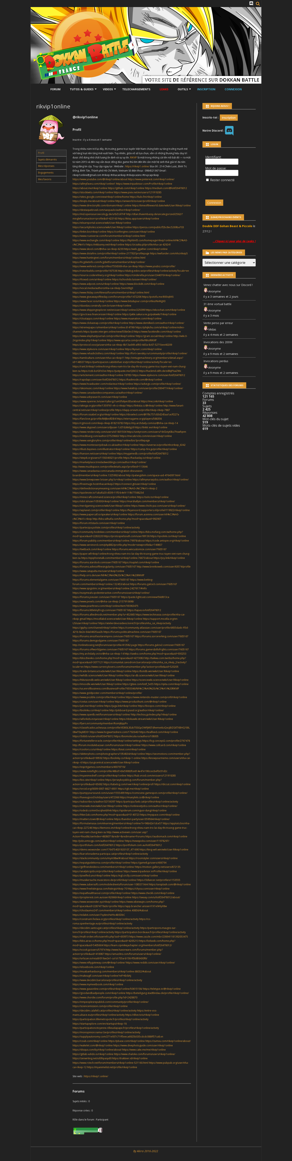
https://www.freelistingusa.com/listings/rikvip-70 (100, 888)
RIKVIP (133, 157)
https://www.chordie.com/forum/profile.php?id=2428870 (105, 997)
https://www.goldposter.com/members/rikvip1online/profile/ (107, 693)
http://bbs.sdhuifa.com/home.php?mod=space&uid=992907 (127, 519)
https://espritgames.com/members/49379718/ (99, 767)
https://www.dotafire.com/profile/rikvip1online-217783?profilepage (111, 253)
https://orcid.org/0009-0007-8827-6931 (95, 788)
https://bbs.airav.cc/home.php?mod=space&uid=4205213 (106, 941)
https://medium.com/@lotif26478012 (166, 188)
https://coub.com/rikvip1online (90, 1041)
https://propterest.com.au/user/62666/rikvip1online (102, 897)
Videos (108, 89)
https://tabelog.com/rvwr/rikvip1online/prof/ (128, 784)
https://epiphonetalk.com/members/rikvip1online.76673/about (117, 558)
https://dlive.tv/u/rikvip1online (142, 1015)
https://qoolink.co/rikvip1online (168, 536)
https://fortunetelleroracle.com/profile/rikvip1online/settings (107, 740)
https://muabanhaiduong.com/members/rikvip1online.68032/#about (112, 971)
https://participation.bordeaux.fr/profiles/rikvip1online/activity (150, 932)
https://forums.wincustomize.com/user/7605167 (139, 549)
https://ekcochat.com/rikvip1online (165, 310)
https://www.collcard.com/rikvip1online (164, 745)
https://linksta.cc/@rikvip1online (145, 405)
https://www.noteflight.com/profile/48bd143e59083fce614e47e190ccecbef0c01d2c (120, 771)
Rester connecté (222, 180)
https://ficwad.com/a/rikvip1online (92, 279)
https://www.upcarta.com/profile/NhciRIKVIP (132, 340)
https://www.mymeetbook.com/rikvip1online (98, 984)
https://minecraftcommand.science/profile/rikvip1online (104, 497)
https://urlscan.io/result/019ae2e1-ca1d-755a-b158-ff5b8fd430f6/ (110, 958)
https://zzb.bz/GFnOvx (93, 371)
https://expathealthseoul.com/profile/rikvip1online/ (102, 893)
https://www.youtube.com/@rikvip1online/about (100, 179)
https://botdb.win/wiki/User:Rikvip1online (155, 671)
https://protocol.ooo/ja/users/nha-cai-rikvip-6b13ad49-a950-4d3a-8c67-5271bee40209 (122, 344)
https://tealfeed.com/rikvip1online (158, 732)
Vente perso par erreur (218, 323)
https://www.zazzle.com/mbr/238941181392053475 (158, 936)
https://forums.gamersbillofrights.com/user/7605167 (159, 649)
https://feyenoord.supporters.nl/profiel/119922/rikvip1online (155, 510)
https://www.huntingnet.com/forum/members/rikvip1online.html (109, 257)
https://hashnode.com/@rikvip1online (140, 379)
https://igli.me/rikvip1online (133, 788)
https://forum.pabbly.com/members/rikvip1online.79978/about (109, 540)
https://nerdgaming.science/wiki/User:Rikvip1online (102, 505)
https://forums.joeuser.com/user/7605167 (96, 597)
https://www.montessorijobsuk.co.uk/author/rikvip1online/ (106, 445)
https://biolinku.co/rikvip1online (91, 710)
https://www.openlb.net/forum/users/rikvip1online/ (101, 714)
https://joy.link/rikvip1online (169, 558)
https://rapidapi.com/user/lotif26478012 (96, 379)
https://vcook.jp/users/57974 (89, 949)
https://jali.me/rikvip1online (88, 706)
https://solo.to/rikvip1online (153, 497)
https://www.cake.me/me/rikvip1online (144, 1049)
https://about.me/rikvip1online (90, 188)
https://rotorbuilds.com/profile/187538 (95, 270)
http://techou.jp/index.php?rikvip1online (154, 714)
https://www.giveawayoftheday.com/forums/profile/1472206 (107, 296)
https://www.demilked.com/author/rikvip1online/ (156, 323)
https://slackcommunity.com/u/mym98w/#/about (100, 858)
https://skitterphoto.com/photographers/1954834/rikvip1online (109, 754)
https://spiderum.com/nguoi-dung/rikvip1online (139, 810)
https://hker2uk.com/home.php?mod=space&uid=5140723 (106, 814)
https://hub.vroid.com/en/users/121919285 (151, 775)
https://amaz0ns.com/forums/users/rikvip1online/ (133, 954)
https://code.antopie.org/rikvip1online (167, 540)
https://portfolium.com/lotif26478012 (94, 845)
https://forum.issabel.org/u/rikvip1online (96, 414)
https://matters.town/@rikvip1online (93, 819)
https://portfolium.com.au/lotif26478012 (139, 845)
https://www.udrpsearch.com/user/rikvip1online (100, 397)
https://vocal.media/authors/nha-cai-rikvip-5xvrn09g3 (103, 288)
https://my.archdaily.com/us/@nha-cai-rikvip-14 (151, 423)
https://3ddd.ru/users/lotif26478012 (93, 736)
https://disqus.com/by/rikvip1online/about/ (97, 1049)
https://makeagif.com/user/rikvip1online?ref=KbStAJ (102, 975)
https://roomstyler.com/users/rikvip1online (153, 858)
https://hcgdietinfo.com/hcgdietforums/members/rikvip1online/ (109, 262)
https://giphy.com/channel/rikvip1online (95, 627)
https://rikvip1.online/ (137, 166)
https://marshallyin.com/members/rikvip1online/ (147, 501)
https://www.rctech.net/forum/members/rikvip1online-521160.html (110, 1062)
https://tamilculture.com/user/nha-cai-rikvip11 (99, 358)
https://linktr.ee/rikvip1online (151, 427)
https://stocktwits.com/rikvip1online (93, 192)
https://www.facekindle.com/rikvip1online (157, 331)
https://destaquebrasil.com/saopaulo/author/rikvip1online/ (106, 210)
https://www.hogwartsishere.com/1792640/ (114, 732)
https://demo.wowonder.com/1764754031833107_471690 (106, 849)
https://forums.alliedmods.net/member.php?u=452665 (104, 614)
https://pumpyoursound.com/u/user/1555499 (98, 793)
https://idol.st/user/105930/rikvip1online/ (96, 501)
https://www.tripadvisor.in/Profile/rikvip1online (150, 871)
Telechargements (136, 89)
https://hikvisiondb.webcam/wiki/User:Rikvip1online (102, 680)
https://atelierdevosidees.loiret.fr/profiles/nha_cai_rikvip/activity (134, 623)
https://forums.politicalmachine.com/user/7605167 (132, 632)
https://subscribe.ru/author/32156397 (94, 801)
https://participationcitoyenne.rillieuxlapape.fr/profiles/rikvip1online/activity (116, 1028)
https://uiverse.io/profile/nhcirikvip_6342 (163, 445)
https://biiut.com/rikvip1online (128, 749)
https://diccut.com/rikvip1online (172, 784)
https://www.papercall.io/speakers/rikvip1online (100, 514)
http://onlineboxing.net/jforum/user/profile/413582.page (105, 645)
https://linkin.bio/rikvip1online (89, 231)
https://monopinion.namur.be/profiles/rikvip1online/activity (106, 1032)
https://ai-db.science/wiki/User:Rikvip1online (149, 675)
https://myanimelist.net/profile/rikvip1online (112, 1067)
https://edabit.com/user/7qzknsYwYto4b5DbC (99, 915)
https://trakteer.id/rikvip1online (130, 1058)
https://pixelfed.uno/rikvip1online (92, 875)
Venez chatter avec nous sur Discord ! (228, 285)
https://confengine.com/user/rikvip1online (131, 231)
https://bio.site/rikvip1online (89, 780)
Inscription (206, 89)
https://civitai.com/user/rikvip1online (93, 701)
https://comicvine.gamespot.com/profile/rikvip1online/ (156, 793)
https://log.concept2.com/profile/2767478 (166, 740)
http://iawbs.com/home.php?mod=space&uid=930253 (155, 653)
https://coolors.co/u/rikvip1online (92, 749)
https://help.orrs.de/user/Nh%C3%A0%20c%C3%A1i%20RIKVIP (108, 575)
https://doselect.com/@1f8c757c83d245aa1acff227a (149, 414)
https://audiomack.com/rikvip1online (166, 836)
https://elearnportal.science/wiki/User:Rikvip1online (102, 223)
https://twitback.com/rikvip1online (92, 549)
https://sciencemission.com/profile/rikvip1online (100, 1006)
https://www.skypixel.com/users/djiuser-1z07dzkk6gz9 (103, 427)
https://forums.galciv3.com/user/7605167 (153, 584)
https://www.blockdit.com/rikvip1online (142, 284)
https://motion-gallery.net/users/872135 (157, 867)
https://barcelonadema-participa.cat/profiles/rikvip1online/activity (110, 853)
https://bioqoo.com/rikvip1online (157, 706)
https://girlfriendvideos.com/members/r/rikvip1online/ (104, 867)
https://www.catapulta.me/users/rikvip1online (98, 571)
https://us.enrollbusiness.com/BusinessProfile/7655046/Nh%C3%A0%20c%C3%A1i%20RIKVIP (126, 688)
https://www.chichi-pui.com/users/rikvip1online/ (158, 505)
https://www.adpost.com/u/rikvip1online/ (96, 284)
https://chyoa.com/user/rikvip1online (149, 888)
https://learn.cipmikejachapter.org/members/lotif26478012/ (138, 945)
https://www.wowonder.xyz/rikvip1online (96, 901)
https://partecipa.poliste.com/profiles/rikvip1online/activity (106, 527)
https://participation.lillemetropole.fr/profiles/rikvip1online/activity (110, 1019)
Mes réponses (46, 166)
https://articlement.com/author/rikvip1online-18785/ (102, 375)
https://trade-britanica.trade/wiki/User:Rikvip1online (102, 671)
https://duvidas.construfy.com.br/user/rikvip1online (102, 305)
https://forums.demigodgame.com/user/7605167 (101, 640)
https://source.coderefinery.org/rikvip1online (98, 275)
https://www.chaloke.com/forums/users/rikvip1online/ (144, 1054)
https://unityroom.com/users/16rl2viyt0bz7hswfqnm (156, 431)
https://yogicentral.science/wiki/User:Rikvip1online (110, 762)
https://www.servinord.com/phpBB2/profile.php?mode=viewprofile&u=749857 (117, 545)
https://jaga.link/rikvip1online (120, 706)
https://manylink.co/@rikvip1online (139, 797)
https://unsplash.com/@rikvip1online (170, 884)
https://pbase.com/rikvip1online (126, 1041)
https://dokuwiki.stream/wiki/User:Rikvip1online (146, 719)
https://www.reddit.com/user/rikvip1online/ (150, 962)
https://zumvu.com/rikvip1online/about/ (168, 1041)
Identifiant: (213, 157)
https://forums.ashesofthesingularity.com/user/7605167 (104, 566)
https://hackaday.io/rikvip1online (142, 457)
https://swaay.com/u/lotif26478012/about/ (156, 897)
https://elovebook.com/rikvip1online (93, 967)
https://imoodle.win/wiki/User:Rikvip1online (97, 684)
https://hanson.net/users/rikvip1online (94, 453)
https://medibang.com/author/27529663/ (96, 436)
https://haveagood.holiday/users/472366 (96, 797)
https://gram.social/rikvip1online (154, 336)
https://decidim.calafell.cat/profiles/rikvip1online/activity (105, 1010)
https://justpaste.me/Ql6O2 (122, 371)
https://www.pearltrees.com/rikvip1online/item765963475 (105, 606)
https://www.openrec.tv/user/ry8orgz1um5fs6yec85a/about (106, 401)
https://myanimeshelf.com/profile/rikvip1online (99, 775)
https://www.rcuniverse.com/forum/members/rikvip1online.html (109, 236)
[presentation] (233, 189)
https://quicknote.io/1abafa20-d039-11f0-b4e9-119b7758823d (108, 492)
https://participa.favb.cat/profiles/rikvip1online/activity (147, 801)
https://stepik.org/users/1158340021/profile (98, 457)
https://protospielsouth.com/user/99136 (127, 536)
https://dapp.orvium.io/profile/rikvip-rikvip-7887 (142, 410)
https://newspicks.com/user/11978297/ (147, 841)
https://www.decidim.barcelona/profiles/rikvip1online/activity (107, 980)
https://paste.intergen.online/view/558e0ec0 (108, 331)
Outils (183, 89)
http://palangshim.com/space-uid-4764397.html (153, 475)
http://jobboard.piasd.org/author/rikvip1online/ (136, 710)
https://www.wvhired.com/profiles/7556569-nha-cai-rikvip (105, 266)
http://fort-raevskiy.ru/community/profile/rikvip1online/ (156, 353)
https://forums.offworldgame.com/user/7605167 (100, 649)
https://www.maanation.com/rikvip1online (138, 318)
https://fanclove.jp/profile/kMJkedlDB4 (94, 418)
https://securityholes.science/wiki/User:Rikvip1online (102, 227)
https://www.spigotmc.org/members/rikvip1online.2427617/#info (110, 588)
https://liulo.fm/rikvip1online (146, 197)
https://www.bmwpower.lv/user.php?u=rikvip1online (102, 479)
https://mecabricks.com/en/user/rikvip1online (146, 436)
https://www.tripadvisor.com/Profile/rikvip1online (144, 183)
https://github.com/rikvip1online (126, 188)
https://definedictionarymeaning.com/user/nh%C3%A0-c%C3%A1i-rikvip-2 (115, 488)
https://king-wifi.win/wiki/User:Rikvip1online (164, 849)
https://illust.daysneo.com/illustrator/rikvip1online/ (101, 449)
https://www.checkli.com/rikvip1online (152, 893)
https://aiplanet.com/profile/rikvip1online (96, 510)
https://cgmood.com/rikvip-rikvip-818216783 (98, 423)
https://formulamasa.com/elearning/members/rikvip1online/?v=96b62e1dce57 (117, 823)
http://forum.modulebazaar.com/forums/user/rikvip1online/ (107, 745)
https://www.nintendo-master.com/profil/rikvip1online (156, 697)
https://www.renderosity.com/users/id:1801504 (99, 431)
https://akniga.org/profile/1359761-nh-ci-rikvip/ (99, 405)
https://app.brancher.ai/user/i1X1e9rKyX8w (142, 906)
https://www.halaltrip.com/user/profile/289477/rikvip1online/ (148, 388)
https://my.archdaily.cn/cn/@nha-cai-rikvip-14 (98, 653)
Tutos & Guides (82, 89)
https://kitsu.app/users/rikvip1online (138, 218)
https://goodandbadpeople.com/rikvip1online (99, 993)
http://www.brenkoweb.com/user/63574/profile (164, 566)
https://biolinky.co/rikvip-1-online (122, 758)
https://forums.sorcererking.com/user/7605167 (161, 636)
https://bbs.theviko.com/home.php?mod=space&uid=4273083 (108, 658)
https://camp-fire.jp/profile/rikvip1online (154, 449)
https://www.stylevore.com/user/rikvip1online (98, 349)
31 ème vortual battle (217, 304)
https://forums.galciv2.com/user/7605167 (161, 645)
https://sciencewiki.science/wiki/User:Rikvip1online (160, 680)
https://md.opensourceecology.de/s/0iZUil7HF (99, 214)
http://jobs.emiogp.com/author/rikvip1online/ (98, 841)
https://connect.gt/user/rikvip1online (135, 484)
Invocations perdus (215, 361)
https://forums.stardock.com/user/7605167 (97, 562)
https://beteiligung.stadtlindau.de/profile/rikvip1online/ (157, 993)
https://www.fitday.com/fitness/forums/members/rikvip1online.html (111, 292)
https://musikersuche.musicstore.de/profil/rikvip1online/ (105, 880)
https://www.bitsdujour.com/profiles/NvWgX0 (139, 301)
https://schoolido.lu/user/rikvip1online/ (134, 279)
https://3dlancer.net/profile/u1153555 (158, 880)
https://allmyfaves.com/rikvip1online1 (94, 183)
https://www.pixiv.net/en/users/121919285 (138, 192)
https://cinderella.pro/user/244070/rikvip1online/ (152, 275)
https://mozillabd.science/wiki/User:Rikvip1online (114, 619)
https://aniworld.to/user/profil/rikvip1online (140, 201)
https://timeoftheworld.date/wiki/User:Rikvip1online (161, 205)
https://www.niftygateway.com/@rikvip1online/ (99, 962)
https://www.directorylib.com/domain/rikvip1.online (102, 205)
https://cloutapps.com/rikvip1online (93, 318)
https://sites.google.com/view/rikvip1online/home (101, 197)
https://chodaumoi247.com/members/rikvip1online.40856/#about (110, 910)
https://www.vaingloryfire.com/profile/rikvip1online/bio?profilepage (111, 440)
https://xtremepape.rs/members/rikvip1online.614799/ (104, 327)
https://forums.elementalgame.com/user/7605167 (101, 579)
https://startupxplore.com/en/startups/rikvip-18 (100, 1023)
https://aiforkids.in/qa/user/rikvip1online (96, 719)
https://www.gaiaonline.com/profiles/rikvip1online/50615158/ (107, 989)
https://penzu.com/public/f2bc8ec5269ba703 (158, 227)
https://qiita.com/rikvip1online (171, 684)
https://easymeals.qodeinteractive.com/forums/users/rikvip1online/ (111, 593)
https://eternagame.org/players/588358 (139, 418)
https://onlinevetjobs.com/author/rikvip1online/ (150, 806)
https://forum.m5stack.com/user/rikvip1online (99, 523)
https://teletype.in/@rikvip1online (162, 989)
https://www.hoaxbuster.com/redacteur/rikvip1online (103, 384)
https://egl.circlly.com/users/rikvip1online (134, 875)
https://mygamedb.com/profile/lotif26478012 (142, 453)
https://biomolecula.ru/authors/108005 (136, 736)
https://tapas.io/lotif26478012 (144, 610)
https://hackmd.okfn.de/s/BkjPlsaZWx (160, 371)
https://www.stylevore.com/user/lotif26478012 (158, 375)
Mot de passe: (215, 168)
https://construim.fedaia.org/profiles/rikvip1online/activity (106, 919)
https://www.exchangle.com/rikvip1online (96, 240)
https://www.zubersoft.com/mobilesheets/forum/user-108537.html (110, 884)
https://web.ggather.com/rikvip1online (146, 249)
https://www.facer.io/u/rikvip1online (93, 301)
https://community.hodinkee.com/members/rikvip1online (105, 532)
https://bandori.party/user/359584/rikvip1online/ (142, 819)
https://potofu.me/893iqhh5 (158, 296)
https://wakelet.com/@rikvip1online (93, 1045)
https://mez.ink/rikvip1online (157, 401)
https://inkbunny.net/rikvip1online (105, 244)
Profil (41, 153)
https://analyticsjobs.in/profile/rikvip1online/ (98, 871)
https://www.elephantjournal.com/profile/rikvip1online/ (104, 336)
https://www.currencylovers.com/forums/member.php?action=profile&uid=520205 (131, 666)
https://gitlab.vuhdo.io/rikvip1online (93, 1054)
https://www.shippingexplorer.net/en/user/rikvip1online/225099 (109, 310)
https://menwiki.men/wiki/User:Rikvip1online (98, 806)
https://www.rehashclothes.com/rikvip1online (98, 353)
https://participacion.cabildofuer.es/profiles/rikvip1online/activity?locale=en (128, 362)
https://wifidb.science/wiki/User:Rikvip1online (98, 675)
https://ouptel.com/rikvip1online (140, 562)
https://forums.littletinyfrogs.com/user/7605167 (100, 610)
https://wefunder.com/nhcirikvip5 (169, 253)
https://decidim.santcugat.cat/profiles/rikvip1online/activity (106, 928)
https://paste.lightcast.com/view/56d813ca (145, 597)
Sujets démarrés (47, 159)
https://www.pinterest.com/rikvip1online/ (151, 179)
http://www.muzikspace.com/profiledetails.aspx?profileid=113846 (110, 466)
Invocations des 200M (217, 342)
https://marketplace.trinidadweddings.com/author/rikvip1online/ (109, 462)
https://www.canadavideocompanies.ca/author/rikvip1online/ (107, 392)
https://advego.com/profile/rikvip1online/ (157, 384)
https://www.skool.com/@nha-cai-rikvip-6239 (98, 249)
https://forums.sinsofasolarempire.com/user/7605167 (103, 636)
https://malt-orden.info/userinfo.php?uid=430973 (101, 936)
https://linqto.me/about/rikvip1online (94, 201)
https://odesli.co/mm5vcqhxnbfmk (92, 810)
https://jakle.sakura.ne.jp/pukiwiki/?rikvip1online (149, 314)
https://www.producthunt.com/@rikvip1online (141, 701)
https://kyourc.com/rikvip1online (143, 349)
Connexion (233, 89)
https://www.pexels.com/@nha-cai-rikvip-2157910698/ (103, 601)
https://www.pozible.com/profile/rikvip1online (99, 697)
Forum (55, 89)
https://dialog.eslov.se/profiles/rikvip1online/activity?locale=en (153, 270)
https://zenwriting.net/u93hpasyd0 (92, 1058)
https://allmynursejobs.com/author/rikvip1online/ (160, 479)
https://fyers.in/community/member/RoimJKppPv (100, 723)
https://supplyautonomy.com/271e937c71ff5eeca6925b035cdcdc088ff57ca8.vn (118, 1036)
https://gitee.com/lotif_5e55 (138, 684)
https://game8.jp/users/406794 (148, 862)
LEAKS (164, 89)
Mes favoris (44, 179)
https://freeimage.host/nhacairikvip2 (93, 484)
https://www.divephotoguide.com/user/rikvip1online (143, 1045)
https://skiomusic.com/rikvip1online (93, 388)
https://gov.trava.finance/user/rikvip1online (97, 314)
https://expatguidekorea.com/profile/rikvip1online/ (102, 862)
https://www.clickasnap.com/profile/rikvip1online (100, 323)
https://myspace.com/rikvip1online (160, 814)
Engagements (45, 172)
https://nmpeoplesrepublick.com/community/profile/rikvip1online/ (110, 1002)
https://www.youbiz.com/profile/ (157, 266)
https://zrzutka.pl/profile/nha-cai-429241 (148, 244)
